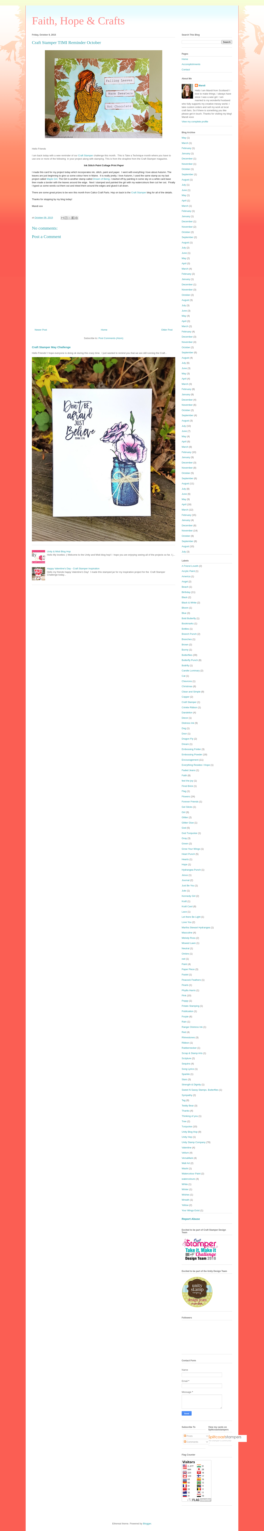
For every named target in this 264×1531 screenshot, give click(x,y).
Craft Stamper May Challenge (51, 347)
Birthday (186, 592)
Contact (186, 69)
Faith (184, 775)
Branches (187, 639)
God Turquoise (189, 833)
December (187, 158)
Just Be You (188, 885)
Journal (186, 880)
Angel (185, 581)
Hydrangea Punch (191, 869)
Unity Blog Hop (190, 1131)
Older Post (167, 329)
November (187, 164)
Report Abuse (191, 1218)
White (185, 1184)
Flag (184, 791)
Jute (184, 890)
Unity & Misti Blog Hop (59, 551)
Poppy (185, 1000)
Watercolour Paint (191, 1173)
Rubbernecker (189, 1048)
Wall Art (186, 1163)
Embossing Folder (191, 749)
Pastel (185, 974)
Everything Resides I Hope (196, 765)
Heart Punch (188, 854)
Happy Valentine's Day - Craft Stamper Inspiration (73, 568)
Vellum (185, 1152)
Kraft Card (187, 906)
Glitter (185, 817)
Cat (183, 676)
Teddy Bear (188, 1105)
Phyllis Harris (189, 990)
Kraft (184, 901)
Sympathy (187, 1095)
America (186, 576)
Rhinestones (188, 1037)
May (184, 137)
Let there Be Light (191, 916)
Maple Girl (52, 179)
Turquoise (187, 1126)
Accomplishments (191, 64)
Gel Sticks (187, 807)
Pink (184, 995)
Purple (185, 1016)
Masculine (187, 932)
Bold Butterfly (189, 618)
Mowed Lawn (189, 943)
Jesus (185, 875)
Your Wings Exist (191, 1210)
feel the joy (187, 780)
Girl (183, 812)
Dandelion (187, 712)
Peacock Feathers (191, 980)
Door (184, 733)
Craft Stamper (85, 155)
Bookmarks (188, 623)
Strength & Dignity (191, 1084)
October (186, 169)
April (184, 200)
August (185, 179)
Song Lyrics (188, 1069)
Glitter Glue (188, 822)
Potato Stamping (190, 1006)
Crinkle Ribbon (189, 707)
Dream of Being (101, 179)
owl (183, 958)
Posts (188, 1436)
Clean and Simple (191, 691)
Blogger (147, 1523)
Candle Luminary (191, 670)
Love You (187, 922)
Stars (184, 1079)
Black (185, 597)
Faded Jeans (188, 770)
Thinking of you (190, 1116)
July (184, 184)
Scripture (186, 1058)
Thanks (186, 1110)
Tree (184, 1121)
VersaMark (187, 1158)
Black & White (189, 602)
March (185, 143)
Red (184, 1032)
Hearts (185, 859)
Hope (184, 864)
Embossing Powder (192, 754)
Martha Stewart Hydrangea (196, 927)
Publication (187, 1011)
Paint (184, 964)
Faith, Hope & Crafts (78, 21)
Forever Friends (190, 801)
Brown (185, 644)
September (187, 174)
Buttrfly (185, 665)
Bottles (185, 628)
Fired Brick (187, 786)
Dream (185, 744)
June (184, 190)
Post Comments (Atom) (110, 338)
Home (104, 329)
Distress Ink (188, 723)
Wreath (185, 1199)
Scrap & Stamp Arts (192, 1053)
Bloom (185, 607)
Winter (185, 1189)
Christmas (187, 686)
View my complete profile (195, 121)
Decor (185, 717)
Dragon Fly (187, 738)
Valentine (186, 1147)
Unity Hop (187, 1137)
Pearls (185, 985)
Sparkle (186, 1074)
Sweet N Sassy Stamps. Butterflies (200, 1089)
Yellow (185, 1205)
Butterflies (187, 655)
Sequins (186, 1063)
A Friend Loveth (190, 566)
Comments (191, 1441)
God (184, 827)
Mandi (202, 85)
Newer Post (41, 329)
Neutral (185, 948)
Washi (185, 1168)
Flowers (186, 796)
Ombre (185, 953)
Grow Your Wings (191, 849)
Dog (184, 728)
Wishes (186, 1194)
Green (185, 843)
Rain (184, 1021)
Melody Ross (188, 938)
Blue (184, 613)
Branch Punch (189, 634)
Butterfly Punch (190, 660)
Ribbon (185, 1042)
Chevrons (187, 681)
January (186, 153)
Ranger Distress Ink (192, 1027)
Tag (184, 1100)
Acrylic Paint (188, 571)
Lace (184, 911)
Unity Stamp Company (194, 1142)
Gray (184, 838)
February (186, 148)
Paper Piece (188, 969)
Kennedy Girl (188, 896)
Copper (186, 696)
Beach (185, 586)
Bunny (185, 649)
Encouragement (190, 759)
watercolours (188, 1179)
